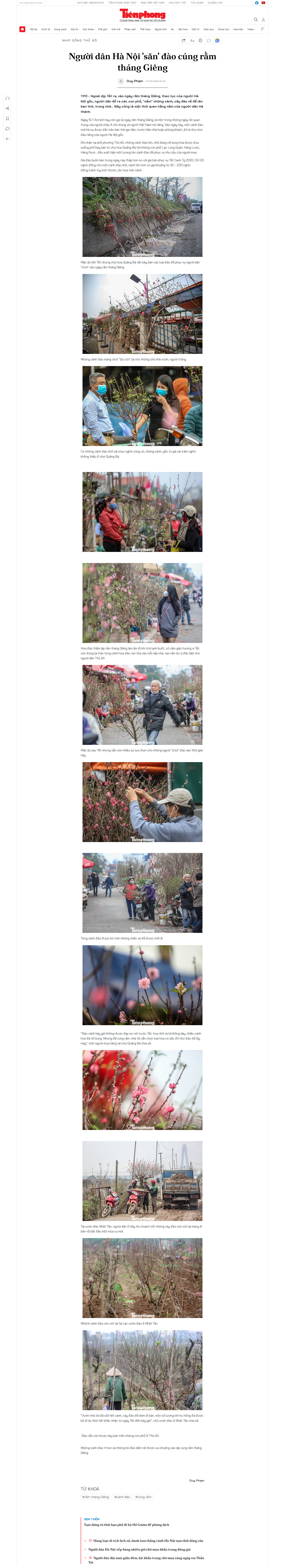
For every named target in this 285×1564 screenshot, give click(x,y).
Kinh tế (46, 29)
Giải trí (195, 29)
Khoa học (223, 29)
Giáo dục (209, 29)
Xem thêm (263, 29)
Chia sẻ (7, 108)
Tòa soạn (197, 2)
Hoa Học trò (177, 2)
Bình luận (7, 129)
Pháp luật (130, 29)
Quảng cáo (215, 2)
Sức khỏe (88, 29)
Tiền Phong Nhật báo (122, 2)
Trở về (7, 139)
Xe (172, 29)
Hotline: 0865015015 (90, 2)
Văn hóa (183, 29)
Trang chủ (22, 29)
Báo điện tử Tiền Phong (142, 15)
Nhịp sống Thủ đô (80, 40)
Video (250, 29)
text (192, 40)
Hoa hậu (238, 29)
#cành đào (122, 1497)
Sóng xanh (60, 29)
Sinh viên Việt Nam (152, 2)
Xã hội (33, 29)
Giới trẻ (116, 29)
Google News (217, 40)
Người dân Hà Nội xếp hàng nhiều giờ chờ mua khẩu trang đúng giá (139, 1550)
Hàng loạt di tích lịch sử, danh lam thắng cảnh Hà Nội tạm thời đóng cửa (146, 1541)
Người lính (161, 29)
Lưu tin (7, 118)
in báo (200, 40)
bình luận (209, 40)
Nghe (7, 98)
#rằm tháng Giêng (95, 1497)
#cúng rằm (143, 1497)
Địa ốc (75, 29)
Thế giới (102, 29)
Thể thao (145, 29)
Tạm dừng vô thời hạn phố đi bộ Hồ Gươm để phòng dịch (126, 1525)
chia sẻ (183, 40)
